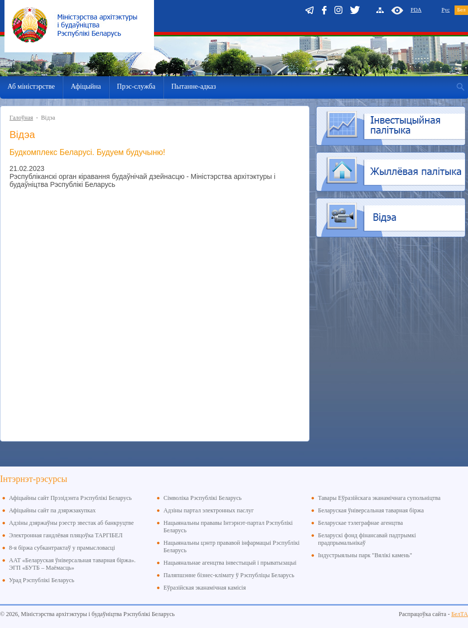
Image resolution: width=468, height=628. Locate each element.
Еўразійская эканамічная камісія (204, 587)
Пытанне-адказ (193, 86)
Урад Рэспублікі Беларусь (41, 580)
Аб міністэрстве (31, 86)
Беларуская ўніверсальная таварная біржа (371, 510)
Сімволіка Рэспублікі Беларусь (202, 497)
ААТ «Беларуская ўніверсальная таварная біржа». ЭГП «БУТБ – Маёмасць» (72, 564)
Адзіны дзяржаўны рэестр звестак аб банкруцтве (71, 522)
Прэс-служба (136, 86)
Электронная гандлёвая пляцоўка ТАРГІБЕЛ (66, 535)
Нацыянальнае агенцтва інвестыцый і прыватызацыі (230, 562)
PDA (416, 9)
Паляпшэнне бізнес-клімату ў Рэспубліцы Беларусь (228, 575)
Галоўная (21, 117)
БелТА (459, 614)
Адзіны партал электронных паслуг (208, 510)
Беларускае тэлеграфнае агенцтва (360, 522)
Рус (446, 9)
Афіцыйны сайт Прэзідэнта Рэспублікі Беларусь (70, 497)
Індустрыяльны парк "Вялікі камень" (365, 555)
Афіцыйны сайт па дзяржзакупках (52, 510)
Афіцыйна (86, 86)
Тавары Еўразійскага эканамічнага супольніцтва (379, 497)
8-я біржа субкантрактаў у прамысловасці (62, 547)
